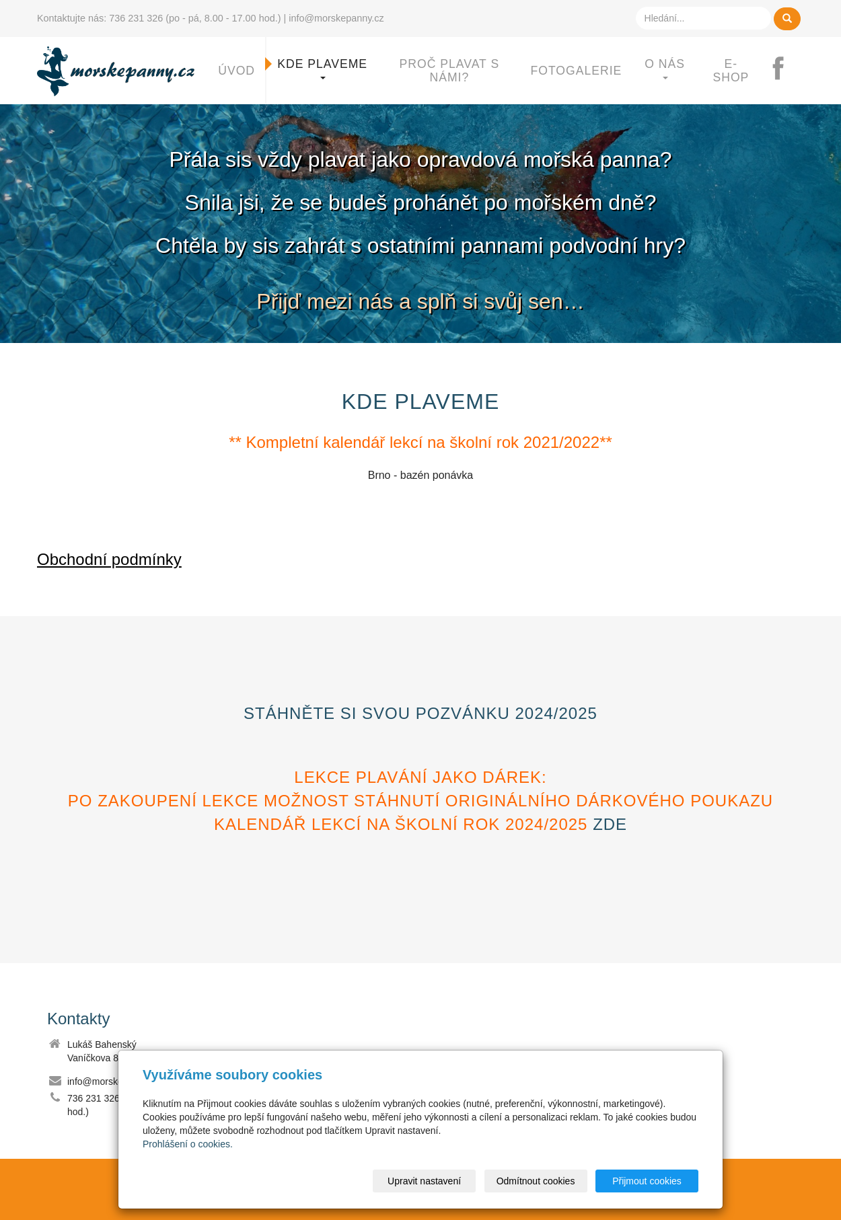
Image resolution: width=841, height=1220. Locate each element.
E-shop (730, 70)
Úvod (236, 70)
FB (784, 70)
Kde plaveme (322, 68)
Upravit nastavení (424, 1181)
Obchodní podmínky (109, 559)
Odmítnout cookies (536, 1181)
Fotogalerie (576, 70)
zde (610, 824)
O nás (665, 68)
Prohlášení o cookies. (188, 1144)
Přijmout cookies (647, 1181)
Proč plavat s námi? (450, 70)
